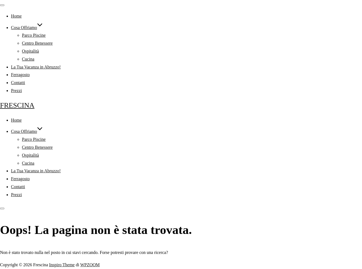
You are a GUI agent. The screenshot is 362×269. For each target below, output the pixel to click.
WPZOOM (90, 264)
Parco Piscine (34, 35)
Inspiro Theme (61, 264)
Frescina (17, 105)
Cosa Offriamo (27, 27)
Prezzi (16, 90)
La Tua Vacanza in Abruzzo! (36, 67)
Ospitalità (30, 51)
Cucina (28, 59)
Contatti (18, 82)
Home (16, 16)
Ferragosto (20, 74)
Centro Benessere (37, 43)
